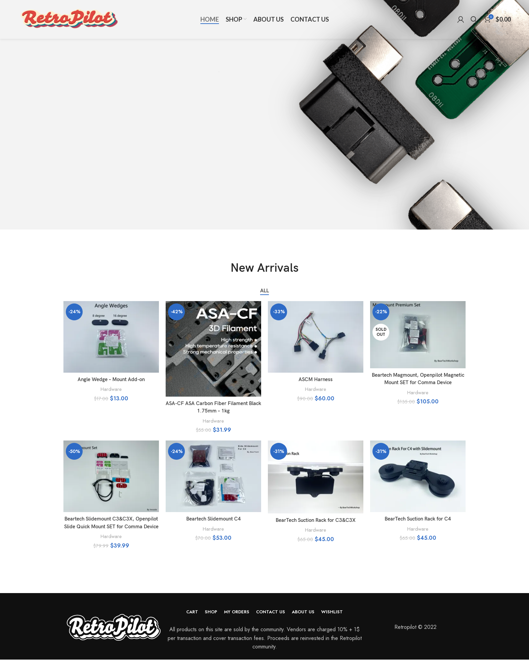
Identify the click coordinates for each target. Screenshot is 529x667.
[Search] (473, 25)
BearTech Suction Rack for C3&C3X (316, 520)
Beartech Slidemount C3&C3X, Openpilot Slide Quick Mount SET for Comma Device (111, 526)
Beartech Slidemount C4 (214, 519)
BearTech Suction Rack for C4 (418, 519)
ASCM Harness (315, 379)
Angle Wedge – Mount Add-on (111, 379)
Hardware (111, 389)
